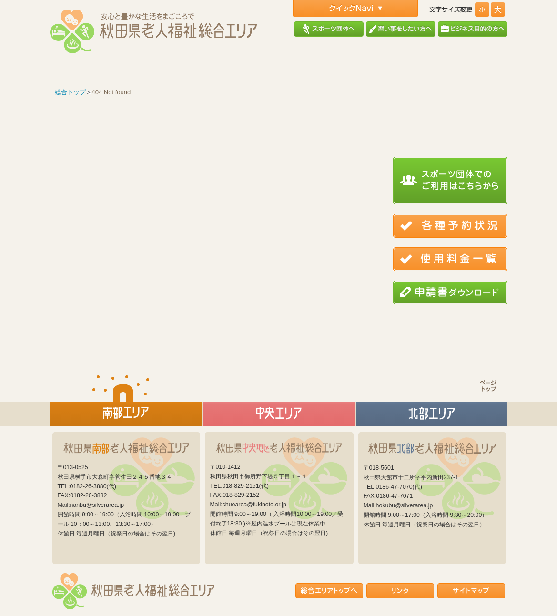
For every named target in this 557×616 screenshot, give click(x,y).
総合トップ (70, 92)
